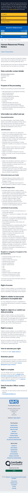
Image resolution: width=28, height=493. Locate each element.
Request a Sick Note (14, 455)
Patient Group (14, 433)
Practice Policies (14, 435)
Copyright (14, 488)
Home (2, 39)
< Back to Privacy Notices (7, 51)
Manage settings (6, 21)
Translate (24, 31)
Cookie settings (13, 9)
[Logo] (14, 28)
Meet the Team (14, 429)
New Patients (14, 447)
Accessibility (14, 484)
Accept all (4, 14)
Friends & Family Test (14, 437)
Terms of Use (14, 481)
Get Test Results (14, 453)
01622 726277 (16, 417)
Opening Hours (14, 425)
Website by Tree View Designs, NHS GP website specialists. (16, 477)
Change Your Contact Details (14, 457)
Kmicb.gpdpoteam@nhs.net (9, 393)
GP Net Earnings (14, 427)
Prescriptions (14, 451)
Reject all (4, 18)
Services (14, 431)
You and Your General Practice (14, 439)
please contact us (16, 351)
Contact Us (14, 445)
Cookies (14, 486)
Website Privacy (14, 482)
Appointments (14, 449)
